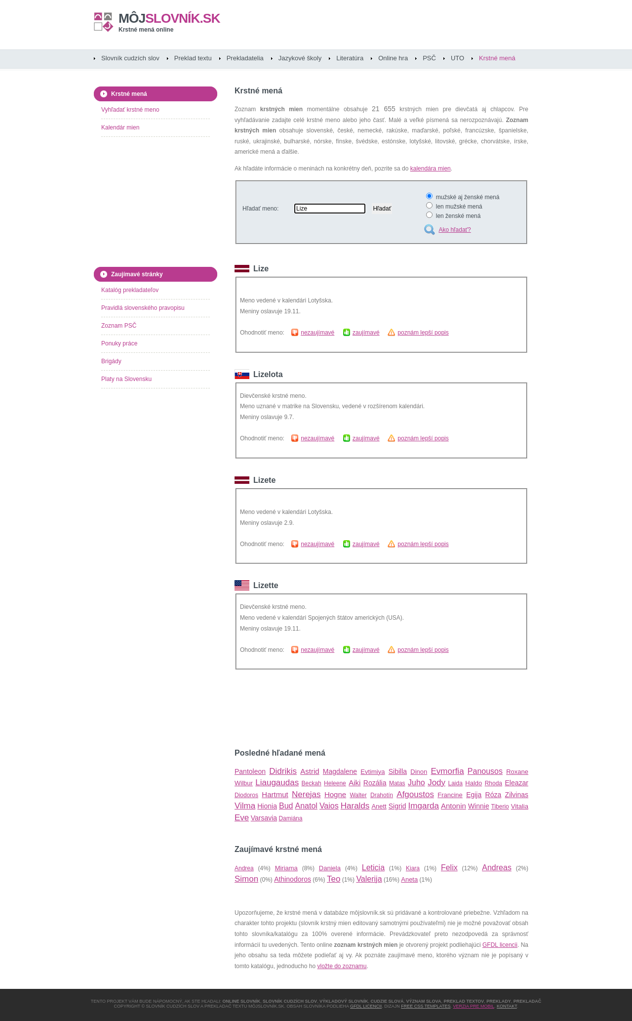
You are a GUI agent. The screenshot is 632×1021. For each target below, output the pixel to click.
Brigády (111, 361)
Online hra (393, 58)
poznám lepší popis (422, 332)
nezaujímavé (317, 332)
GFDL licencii (499, 944)
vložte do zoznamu (341, 966)
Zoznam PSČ (118, 325)
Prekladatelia (245, 58)
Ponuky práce (119, 343)
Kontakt (507, 1006)
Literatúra (349, 58)
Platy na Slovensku (126, 379)
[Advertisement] (350, 709)
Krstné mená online (145, 29)
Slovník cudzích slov (130, 58)
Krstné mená (497, 58)
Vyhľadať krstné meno (130, 109)
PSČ (429, 58)
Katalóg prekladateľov (129, 290)
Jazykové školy (299, 58)
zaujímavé (366, 332)
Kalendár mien (120, 127)
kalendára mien (430, 168)
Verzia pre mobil (473, 1006)
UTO (457, 58)
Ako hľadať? (454, 229)
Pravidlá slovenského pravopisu (143, 307)
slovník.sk (169, 18)
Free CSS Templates (425, 1006)
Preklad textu (193, 58)
